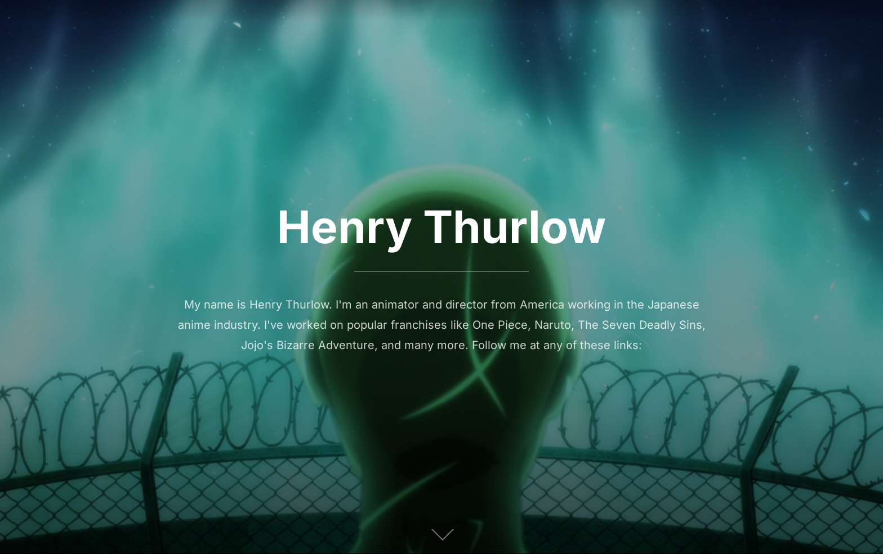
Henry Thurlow (441, 226)
